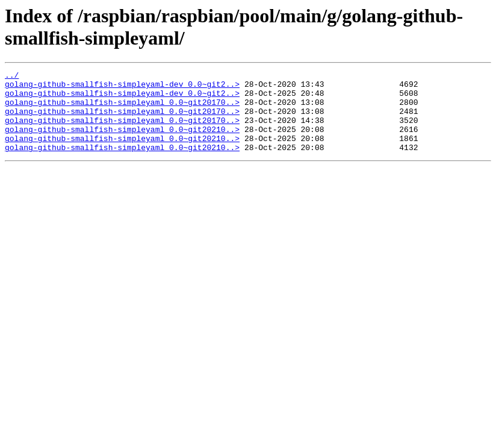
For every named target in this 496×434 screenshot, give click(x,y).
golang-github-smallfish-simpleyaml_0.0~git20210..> (122, 141)
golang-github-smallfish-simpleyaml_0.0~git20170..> (122, 109)
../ (12, 76)
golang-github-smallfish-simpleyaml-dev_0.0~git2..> (122, 87)
